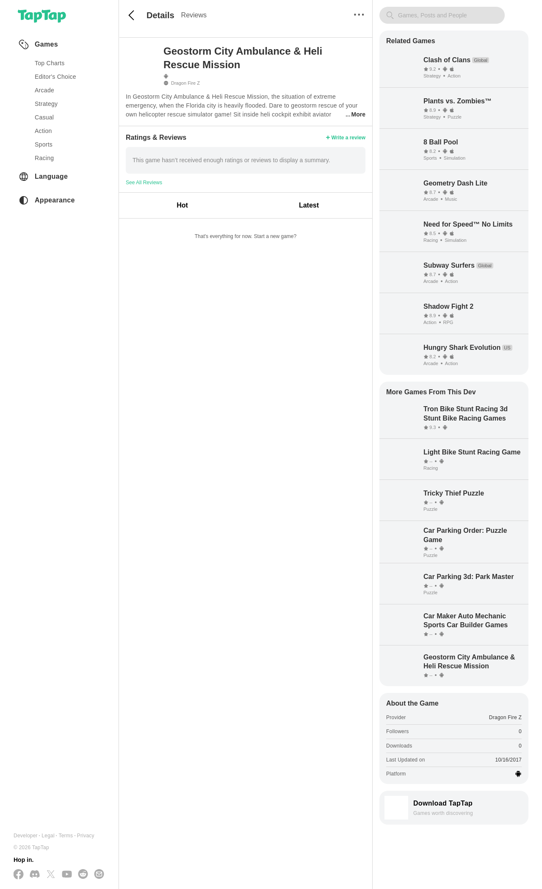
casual (44, 117)
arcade (44, 90)
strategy (46, 103)
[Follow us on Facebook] (19, 875)
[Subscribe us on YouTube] (67, 874)
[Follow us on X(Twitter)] (51, 875)
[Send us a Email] (99, 874)
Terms (65, 836)
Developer (26, 836)
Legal (48, 836)
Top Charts (50, 63)
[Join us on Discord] (35, 874)
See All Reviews (144, 183)
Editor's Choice (55, 76)
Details (160, 15)
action (43, 130)
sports (44, 144)
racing (44, 158)
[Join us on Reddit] (83, 874)
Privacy (85, 836)
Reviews (194, 15)
